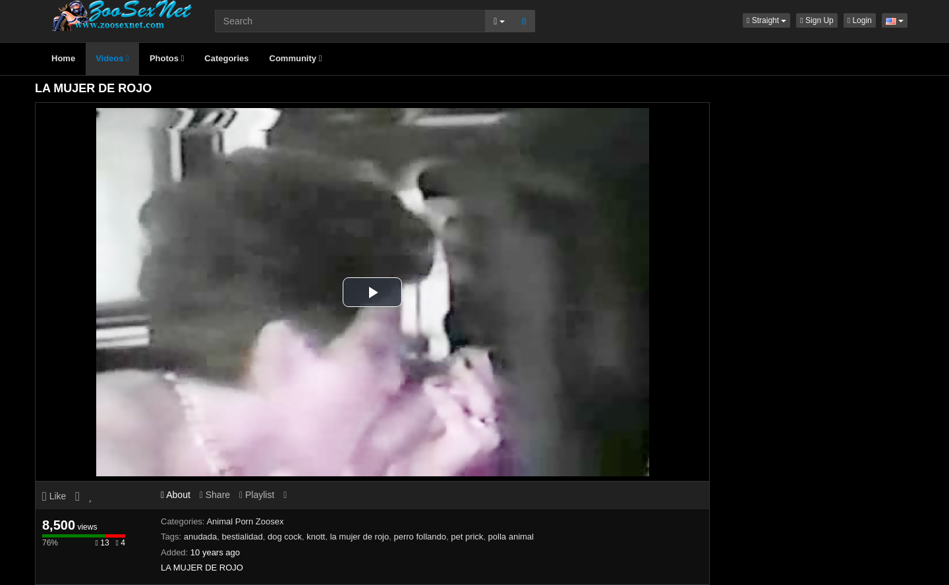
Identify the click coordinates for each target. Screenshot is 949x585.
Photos (167, 58)
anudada (200, 537)
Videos (112, 58)
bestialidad (242, 537)
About (175, 494)
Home (63, 58)
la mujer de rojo (359, 537)
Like (54, 496)
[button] (766, 20)
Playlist (256, 494)
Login (860, 20)
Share (215, 494)
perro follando (419, 537)
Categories (226, 58)
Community (296, 58)
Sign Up (816, 20)
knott (315, 537)
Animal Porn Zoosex (244, 521)
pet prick (467, 537)
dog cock (285, 537)
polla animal (511, 537)
